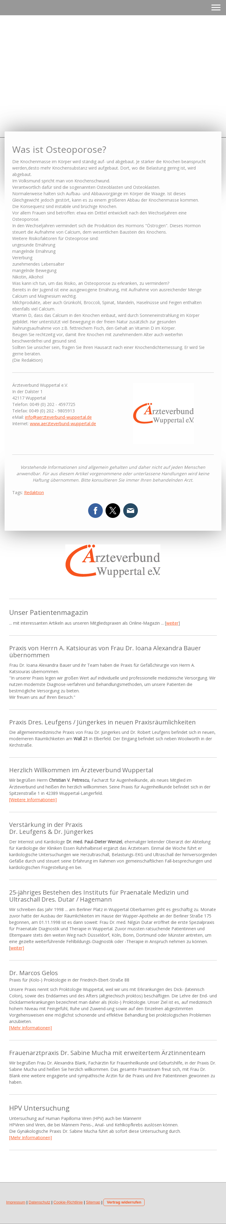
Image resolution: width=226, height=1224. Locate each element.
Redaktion (34, 492)
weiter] (17, 948)
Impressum (15, 1202)
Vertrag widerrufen (124, 1202)
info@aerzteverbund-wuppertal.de (58, 417)
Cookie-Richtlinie (68, 1202)
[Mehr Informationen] (30, 1028)
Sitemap (93, 1202)
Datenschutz (39, 1202)
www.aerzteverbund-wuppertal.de (63, 423)
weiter (172, 623)
